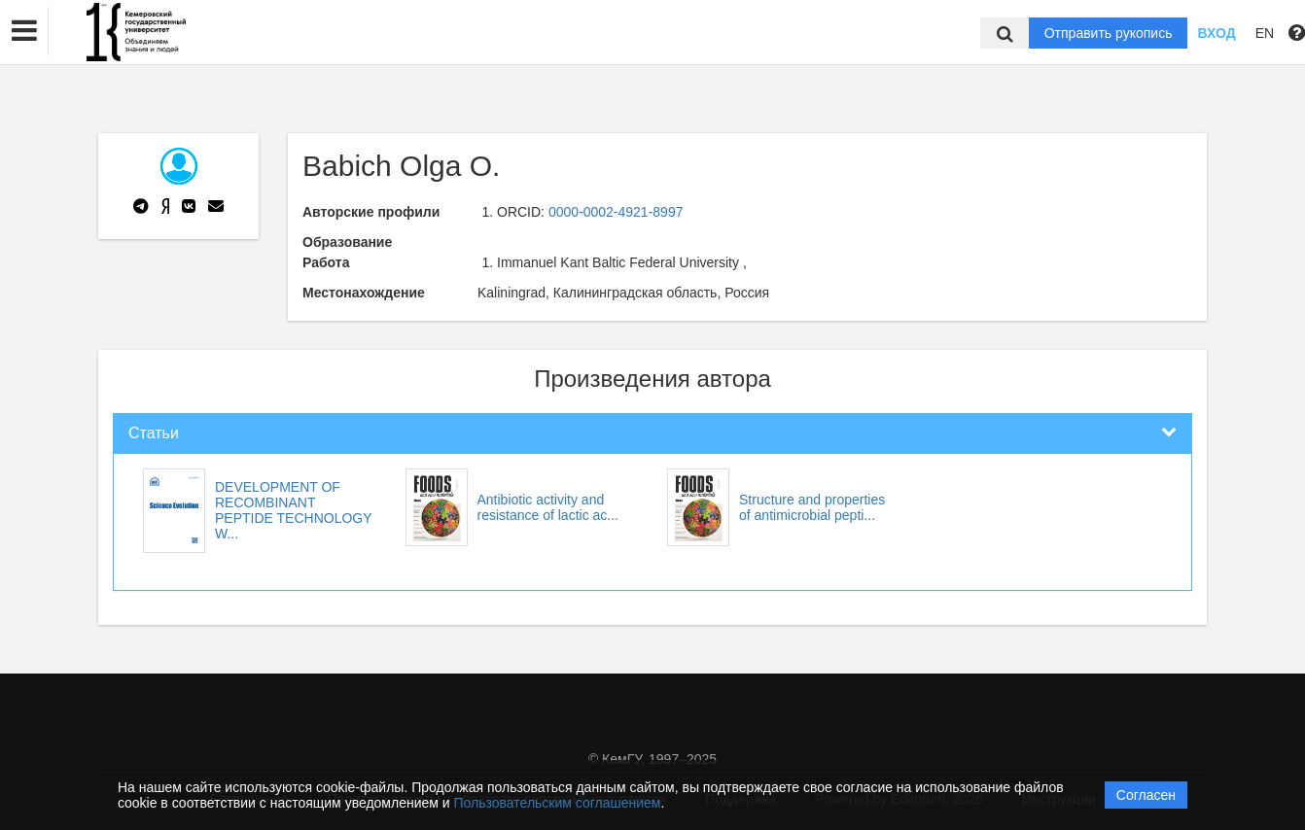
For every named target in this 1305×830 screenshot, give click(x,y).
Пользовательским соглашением (557, 803)
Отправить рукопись (1108, 33)
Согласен (1146, 795)
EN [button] (1264, 33)
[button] (24, 31)
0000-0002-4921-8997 (616, 212)
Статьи (153, 433)
